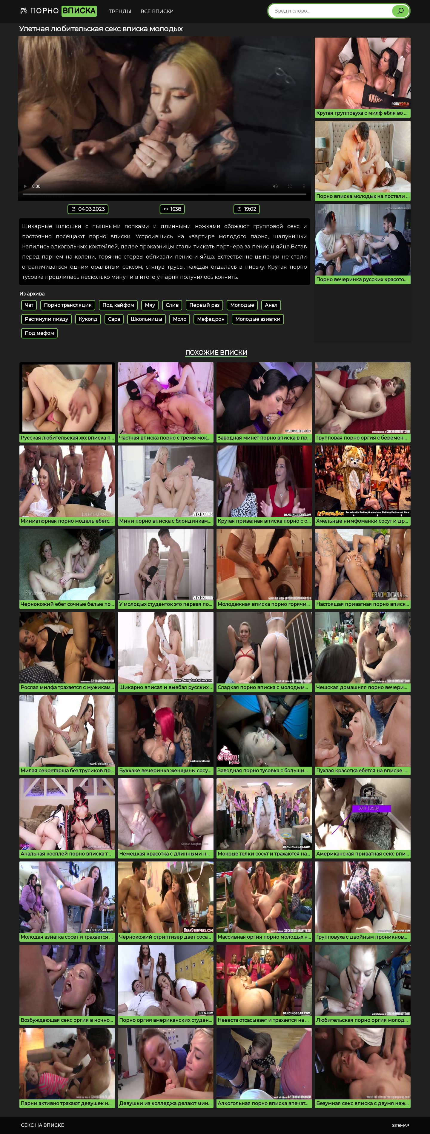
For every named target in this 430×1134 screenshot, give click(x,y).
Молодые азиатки (257, 319)
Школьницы (146, 319)
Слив (172, 305)
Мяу (150, 305)
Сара (114, 319)
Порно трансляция (68, 305)
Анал (271, 305)
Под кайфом (118, 305)
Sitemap (400, 1125)
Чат (29, 305)
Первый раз (204, 305)
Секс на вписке (42, 1125)
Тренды (120, 11)
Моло (179, 319)
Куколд (88, 319)
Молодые (242, 305)
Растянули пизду (46, 319)
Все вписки (157, 11)
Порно (58, 11)
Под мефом (39, 333)
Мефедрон (211, 319)
